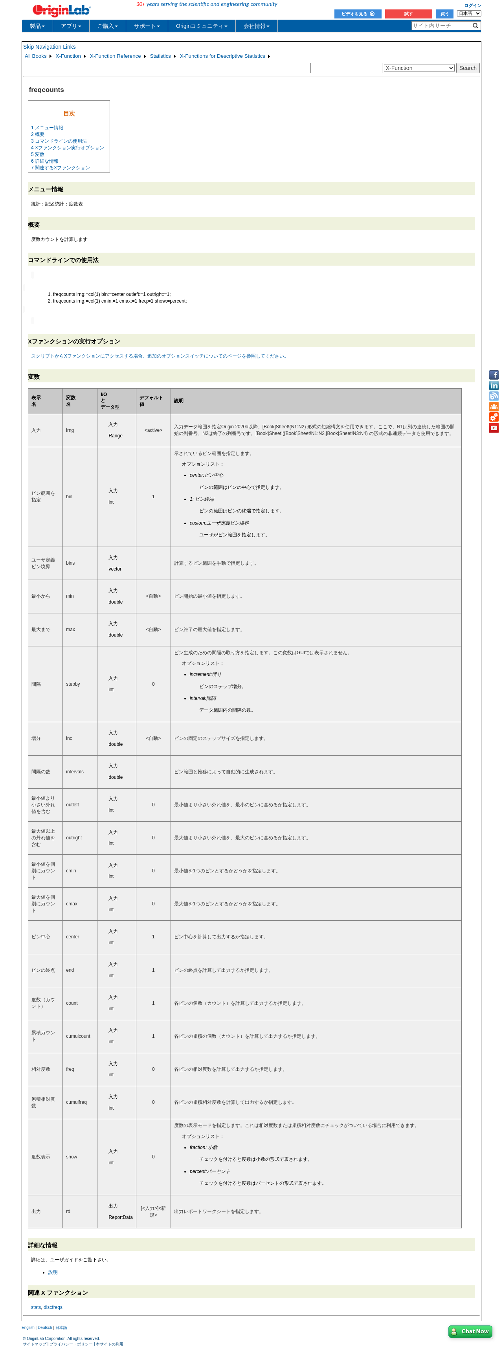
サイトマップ (34, 1343)
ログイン (472, 5)
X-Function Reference (115, 56)
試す (408, 13)
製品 (37, 26)
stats (36, 1306)
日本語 (61, 1327)
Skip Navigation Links (49, 47)
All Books (36, 56)
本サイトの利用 (109, 1343)
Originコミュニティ (202, 26)
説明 (53, 1271)
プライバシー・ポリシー (71, 1343)
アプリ (71, 26)
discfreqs (53, 1306)
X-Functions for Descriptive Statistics (222, 56)
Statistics (160, 56)
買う (445, 13)
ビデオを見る (357, 13)
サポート (147, 26)
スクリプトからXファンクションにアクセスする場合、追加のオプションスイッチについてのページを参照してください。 (160, 355)
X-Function (68, 56)
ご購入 (107, 26)
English (28, 1327)
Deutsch (45, 1327)
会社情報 (257, 26)
